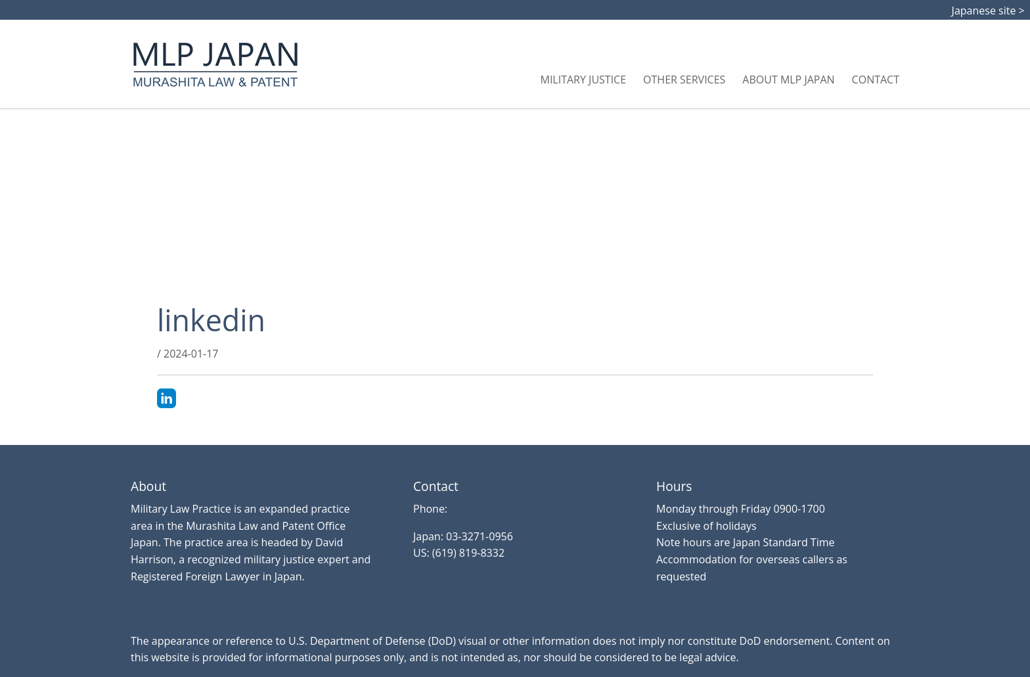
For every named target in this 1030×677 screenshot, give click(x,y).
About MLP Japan (788, 79)
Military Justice (584, 79)
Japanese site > (991, 10)
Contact (875, 79)
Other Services (684, 79)
